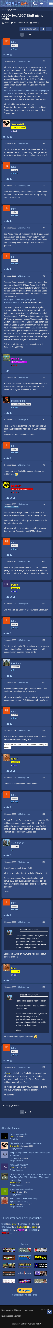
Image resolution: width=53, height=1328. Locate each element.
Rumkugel (14, 1158)
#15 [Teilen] (43, 777)
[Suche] (35, 3)
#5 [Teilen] (44, 276)
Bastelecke (14, 1139)
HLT (34, 1224)
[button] (49, 29)
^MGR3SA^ (6, 1227)
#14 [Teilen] (43, 730)
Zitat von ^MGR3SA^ (29, 930)
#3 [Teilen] (44, 185)
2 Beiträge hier (23, 862)
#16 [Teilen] (43, 814)
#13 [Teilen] (43, 682)
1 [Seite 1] (22, 34)
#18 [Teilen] (43, 922)
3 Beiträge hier (23, 778)
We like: (24, 1244)
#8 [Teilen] (44, 465)
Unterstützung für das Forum (24, 1295)
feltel (7, 23)
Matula (24, 1224)
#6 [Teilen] (44, 377)
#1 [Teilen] (44, 61)
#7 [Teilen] (44, 420)
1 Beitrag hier (23, 143)
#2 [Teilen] (44, 143)
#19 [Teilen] (43, 987)
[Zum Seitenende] (49, 1312)
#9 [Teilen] (44, 504)
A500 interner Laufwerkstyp (22, 1189)
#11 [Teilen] (43, 603)
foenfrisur (33, 1230)
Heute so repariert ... (19, 1134)
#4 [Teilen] (44, 228)
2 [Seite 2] (25, 34)
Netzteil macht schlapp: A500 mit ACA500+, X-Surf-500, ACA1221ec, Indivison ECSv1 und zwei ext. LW (30, 1177)
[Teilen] (43, 29)
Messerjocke (7, 1230)
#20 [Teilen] (43, 1067)
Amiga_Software (16, 1149)
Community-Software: (26, 1324)
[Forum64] (20, 3)
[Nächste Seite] (30, 35)
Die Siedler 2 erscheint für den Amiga (26, 1143)
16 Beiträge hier (24, 61)
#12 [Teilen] (43, 640)
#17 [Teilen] (43, 862)
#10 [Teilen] (43, 561)
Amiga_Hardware (16, 1161)
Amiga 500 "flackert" (19, 1165)
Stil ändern (45, 1309)
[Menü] (49, 3)
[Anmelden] (42, 3)
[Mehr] (47, 61)
